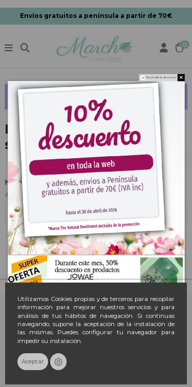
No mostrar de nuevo (161, 77)
